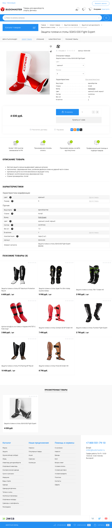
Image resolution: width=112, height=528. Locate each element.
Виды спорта (7, 481)
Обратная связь (10, 525)
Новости (57, 452)
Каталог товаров (20, 27)
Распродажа (7, 507)
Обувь (4, 459)
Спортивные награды (9, 500)
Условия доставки (61, 470)
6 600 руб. (18, 295)
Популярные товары (35, 452)
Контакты (58, 481)
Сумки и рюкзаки (8, 474)
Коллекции (32, 463)
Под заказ (59, 130)
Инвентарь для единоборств (12, 463)
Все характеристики (92, 79)
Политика (58, 477)
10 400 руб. (18, 372)
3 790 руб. (93, 334)
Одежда (5, 485)
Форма (5, 448)
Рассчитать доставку (38, 130)
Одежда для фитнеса (9, 488)
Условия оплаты (60, 466)
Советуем (32, 459)
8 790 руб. (56, 372)
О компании (58, 448)
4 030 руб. (8, 428)
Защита (5, 452)
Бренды (57, 455)
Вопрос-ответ (59, 463)
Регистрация (12, 3)
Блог (56, 459)
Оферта (57, 485)
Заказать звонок (101, 3)
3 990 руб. (93, 295)
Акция (31, 455)
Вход (4, 3)
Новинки (31, 448)
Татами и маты (7, 492)
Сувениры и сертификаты (11, 503)
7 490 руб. (56, 334)
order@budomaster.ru (95, 450)
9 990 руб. (56, 295)
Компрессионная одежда (11, 470)
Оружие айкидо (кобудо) (10, 455)
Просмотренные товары (56, 390)
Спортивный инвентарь (10, 466)
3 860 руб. (18, 334)
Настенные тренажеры (10, 496)
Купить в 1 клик (78, 120)
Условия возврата (61, 474)
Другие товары (94, 197)
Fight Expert (91, 89)
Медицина (6, 477)
